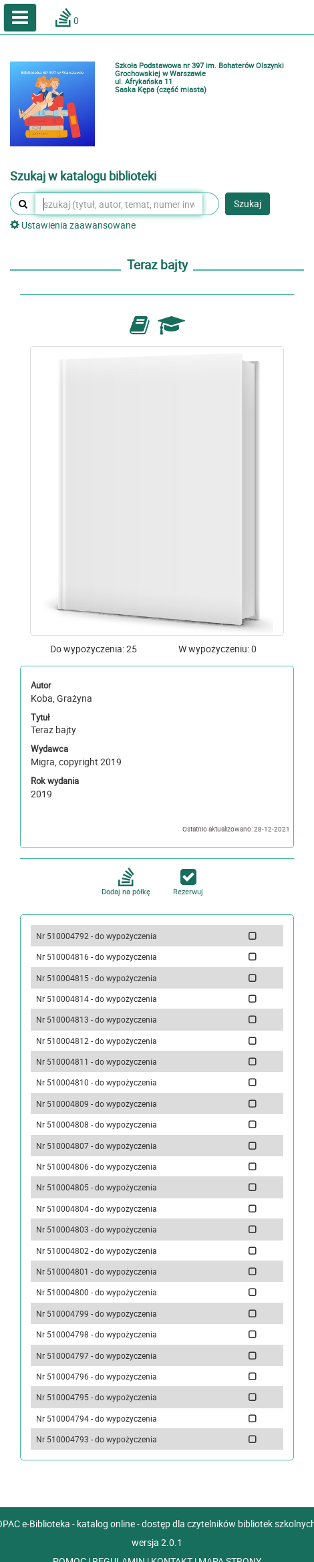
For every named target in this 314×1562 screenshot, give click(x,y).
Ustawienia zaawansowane (73, 225)
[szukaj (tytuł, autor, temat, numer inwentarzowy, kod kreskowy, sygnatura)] (118, 203)
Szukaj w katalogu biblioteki (83, 176)
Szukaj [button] (247, 203)
